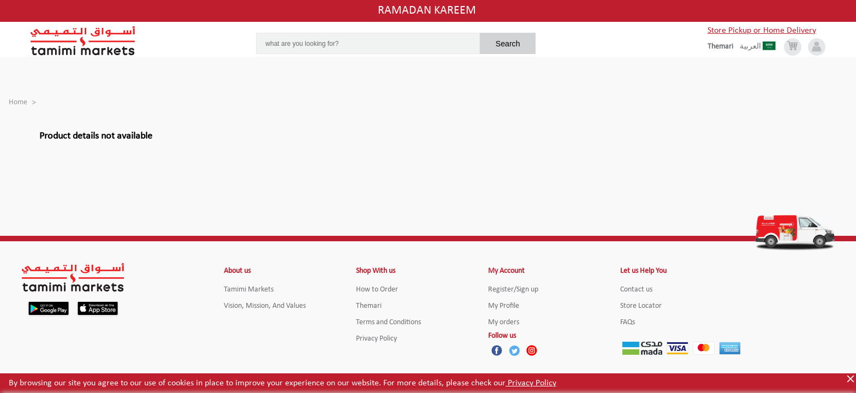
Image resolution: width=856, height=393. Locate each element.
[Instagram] (531, 350)
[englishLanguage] (724, 47)
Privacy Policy (531, 383)
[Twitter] (514, 350)
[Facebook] (497, 350)
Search (508, 43)
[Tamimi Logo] (83, 41)
